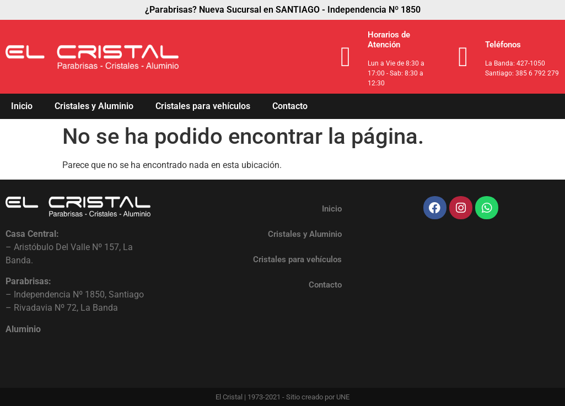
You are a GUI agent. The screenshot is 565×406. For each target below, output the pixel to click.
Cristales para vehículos (202, 106)
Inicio (22, 106)
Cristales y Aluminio (94, 106)
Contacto (290, 106)
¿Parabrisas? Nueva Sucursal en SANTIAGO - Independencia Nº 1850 (283, 9)
